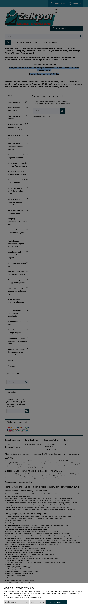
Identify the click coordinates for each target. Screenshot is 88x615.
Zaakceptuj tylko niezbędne (16, 602)
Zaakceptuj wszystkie (56, 602)
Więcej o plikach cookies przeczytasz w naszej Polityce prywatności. (24, 597)
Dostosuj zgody (37, 602)
